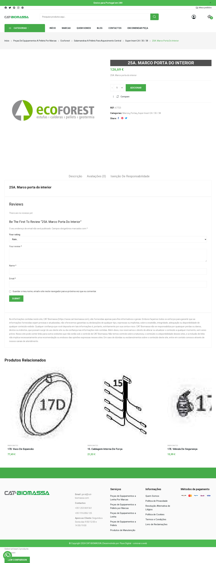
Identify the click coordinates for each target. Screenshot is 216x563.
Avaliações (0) (96, 176)
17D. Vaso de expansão (21, 449)
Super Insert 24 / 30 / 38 (149, 113)
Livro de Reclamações (156, 524)
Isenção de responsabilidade (130, 176)
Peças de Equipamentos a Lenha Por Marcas (123, 498)
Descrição (75, 176)
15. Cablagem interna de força (104, 449)
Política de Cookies (155, 514)
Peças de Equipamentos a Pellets (123, 523)
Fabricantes (13, 446)
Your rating (14, 234)
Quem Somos (152, 496)
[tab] (75, 176)
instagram (18, 7)
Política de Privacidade (157, 501)
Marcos (126, 113)
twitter (10, 7)
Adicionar (135, 88)
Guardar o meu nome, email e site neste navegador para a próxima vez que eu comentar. (54, 291)
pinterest (22, 7)
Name (12, 265)
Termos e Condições (156, 519)
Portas (134, 113)
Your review (15, 246)
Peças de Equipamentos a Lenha (123, 515)
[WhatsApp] (7, 555)
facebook (5, 7)
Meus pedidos (205, 7)
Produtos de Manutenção (122, 530)
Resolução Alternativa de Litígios (158, 508)
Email (12, 278)
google (14, 7)
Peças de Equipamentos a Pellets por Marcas (123, 506)
